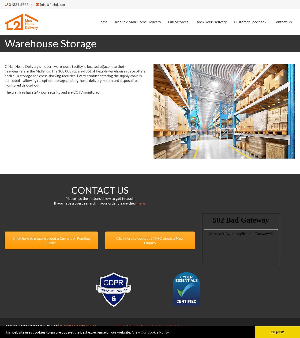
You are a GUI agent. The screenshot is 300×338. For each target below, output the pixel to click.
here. (142, 203)
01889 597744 (19, 4)
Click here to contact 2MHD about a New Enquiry (150, 240)
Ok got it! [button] (277, 332)
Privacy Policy (150, 326)
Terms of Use (175, 326)
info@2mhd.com (50, 4)
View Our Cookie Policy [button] (150, 332)
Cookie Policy (126, 326)
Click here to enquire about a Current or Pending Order (51, 240)
